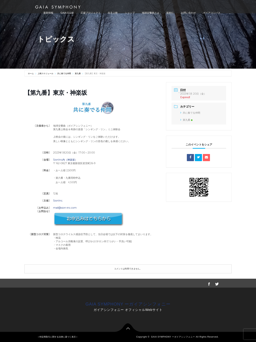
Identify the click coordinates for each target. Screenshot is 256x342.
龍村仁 (170, 12)
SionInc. (58, 200)
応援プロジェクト (91, 12)
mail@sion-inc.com (65, 207)
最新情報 (48, 12)
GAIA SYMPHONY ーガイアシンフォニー (128, 304)
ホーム (31, 73)
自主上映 (113, 12)
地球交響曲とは (150, 12)
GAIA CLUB (67, 12)
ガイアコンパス (211, 12)
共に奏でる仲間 (64, 73)
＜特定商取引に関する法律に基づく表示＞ (57, 337)
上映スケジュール (45, 73)
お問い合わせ (188, 12)
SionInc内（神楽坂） (65, 159)
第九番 (78, 73)
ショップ (130, 12)
